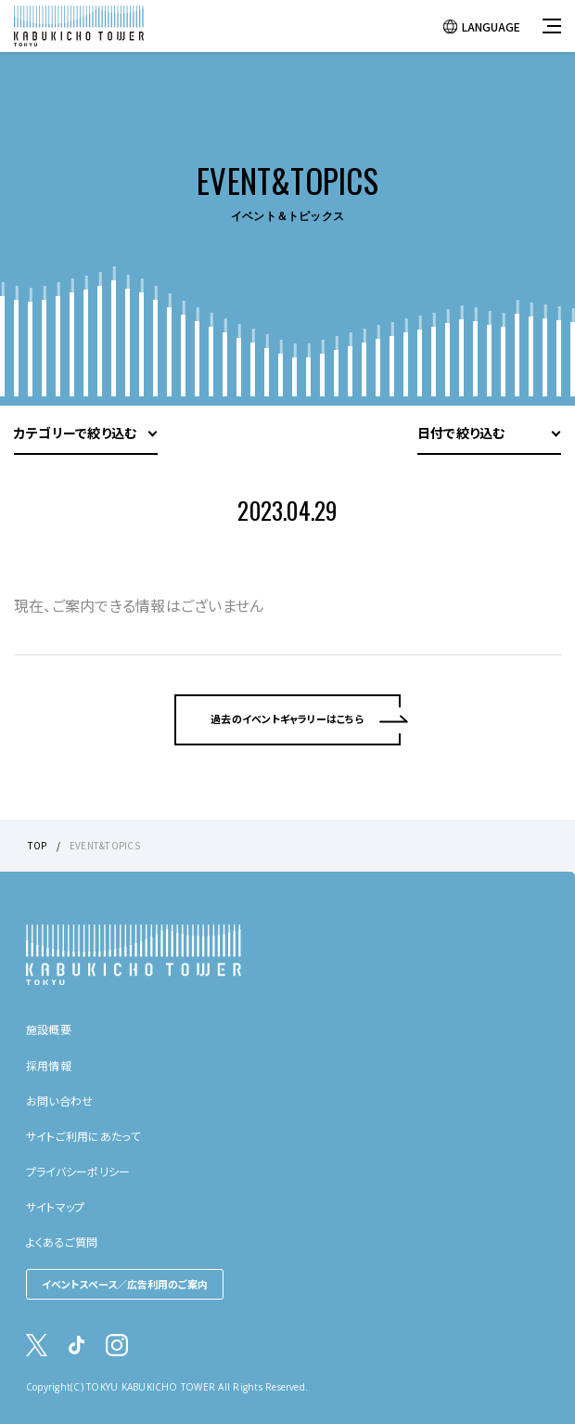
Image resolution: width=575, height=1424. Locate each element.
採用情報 (48, 1065)
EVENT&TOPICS (105, 845)
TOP (37, 845)
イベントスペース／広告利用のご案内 (125, 1283)
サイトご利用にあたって (83, 1136)
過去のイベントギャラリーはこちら (287, 718)
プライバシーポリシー (78, 1171)
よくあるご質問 (62, 1241)
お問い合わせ (59, 1100)
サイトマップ (55, 1206)
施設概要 (48, 1029)
